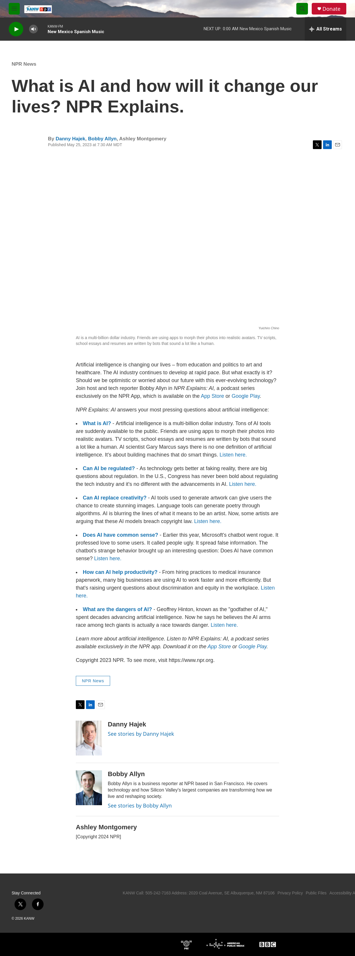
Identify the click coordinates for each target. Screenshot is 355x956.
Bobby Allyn (102, 139)
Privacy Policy (290, 893)
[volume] (33, 29)
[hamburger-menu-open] (14, 9)
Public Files (316, 893)
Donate (331, 9)
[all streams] (325, 29)
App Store (212, 396)
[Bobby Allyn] (89, 787)
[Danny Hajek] (89, 738)
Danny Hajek (70, 139)
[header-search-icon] (302, 9)
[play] (16, 29)
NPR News (24, 64)
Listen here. (233, 455)
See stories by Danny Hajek (141, 733)
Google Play (246, 396)
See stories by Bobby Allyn (140, 805)
